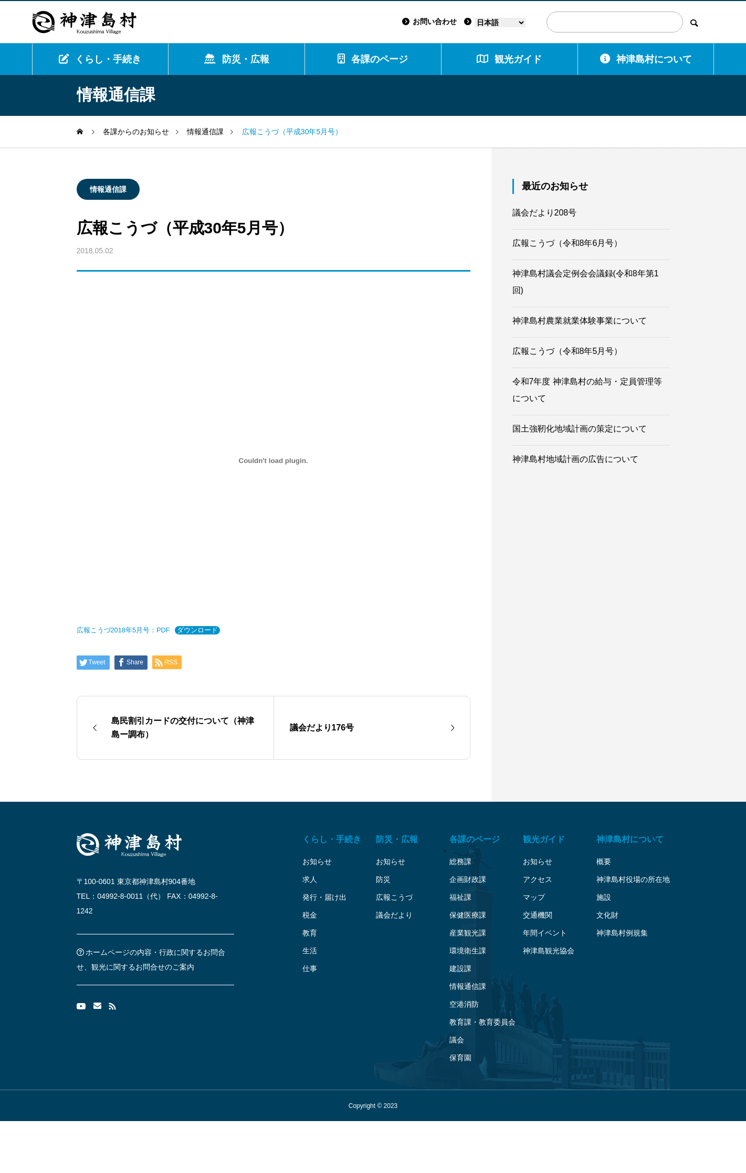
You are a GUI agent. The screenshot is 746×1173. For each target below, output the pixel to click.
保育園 (460, 1057)
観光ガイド (544, 839)
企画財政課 (467, 879)
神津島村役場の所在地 (633, 879)
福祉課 (460, 897)
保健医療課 (467, 915)
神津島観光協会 (548, 950)
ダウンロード (197, 630)
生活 (309, 950)
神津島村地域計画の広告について (575, 459)
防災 (383, 879)
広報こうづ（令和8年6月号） (567, 243)
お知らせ (317, 861)
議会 (456, 1040)
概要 (603, 861)
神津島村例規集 (622, 933)
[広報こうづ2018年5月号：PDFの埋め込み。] (273, 460)
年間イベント (545, 933)
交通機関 (537, 915)
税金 (309, 915)
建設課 (460, 968)
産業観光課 (467, 933)
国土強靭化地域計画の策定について (579, 428)
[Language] (500, 22)
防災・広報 (236, 58)
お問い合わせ (429, 21)
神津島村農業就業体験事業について (579, 320)
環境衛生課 (467, 950)
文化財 (607, 915)
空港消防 (464, 1004)
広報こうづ (394, 897)
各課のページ (373, 58)
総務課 (460, 861)
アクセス (537, 879)
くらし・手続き (100, 58)
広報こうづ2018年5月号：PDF (123, 630)
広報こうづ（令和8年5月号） (567, 351)
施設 (603, 897)
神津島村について (646, 58)
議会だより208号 (544, 212)
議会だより (394, 915)
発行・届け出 (324, 897)
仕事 (309, 968)
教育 (309, 933)
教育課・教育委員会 (482, 1022)
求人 (309, 879)
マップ (534, 897)
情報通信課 (108, 189)
